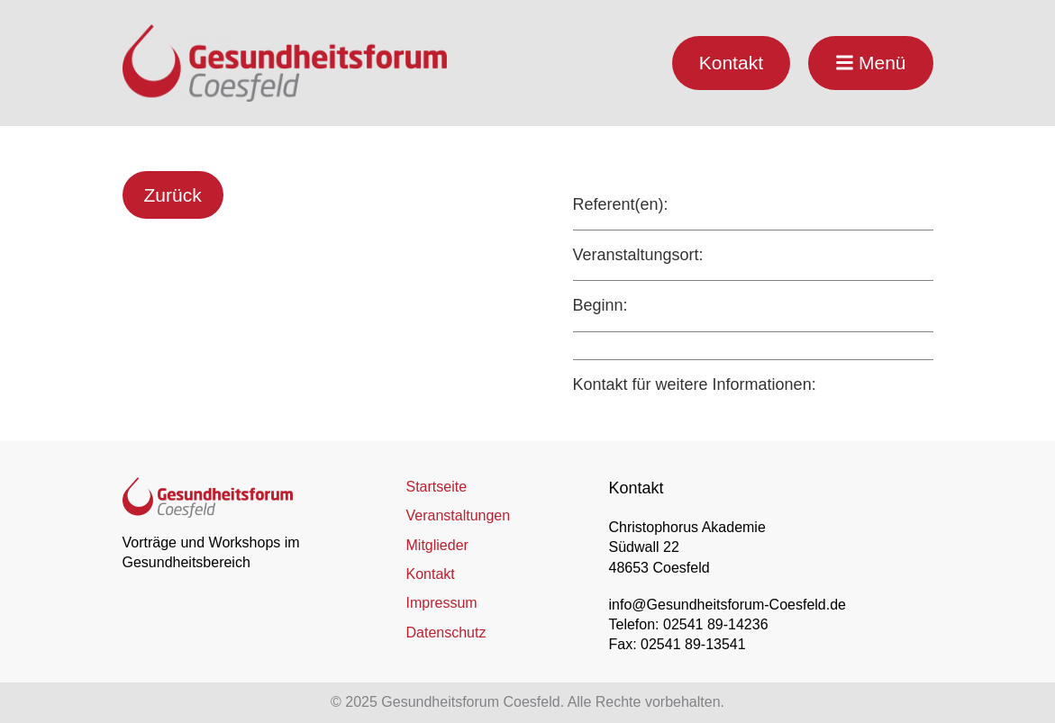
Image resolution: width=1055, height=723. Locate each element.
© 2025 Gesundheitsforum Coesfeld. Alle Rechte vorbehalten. (527, 701)
